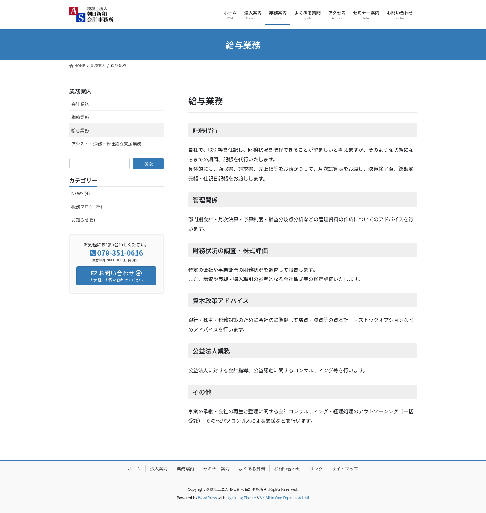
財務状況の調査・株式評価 (230, 250)
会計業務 (80, 104)
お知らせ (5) (83, 220)
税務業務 (80, 117)
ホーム (134, 468)
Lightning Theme (241, 497)
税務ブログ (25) (86, 206)
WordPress (207, 497)
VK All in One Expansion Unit (284, 497)
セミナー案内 (216, 468)
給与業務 (80, 130)
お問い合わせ (287, 468)
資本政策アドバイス (221, 300)
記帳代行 (205, 130)
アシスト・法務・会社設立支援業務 (106, 143)
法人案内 (159, 468)
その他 (202, 391)
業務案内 (80, 91)
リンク (316, 468)
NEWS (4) (80, 193)
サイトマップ (345, 468)
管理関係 (205, 199)
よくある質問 (252, 468)
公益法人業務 (211, 350)
